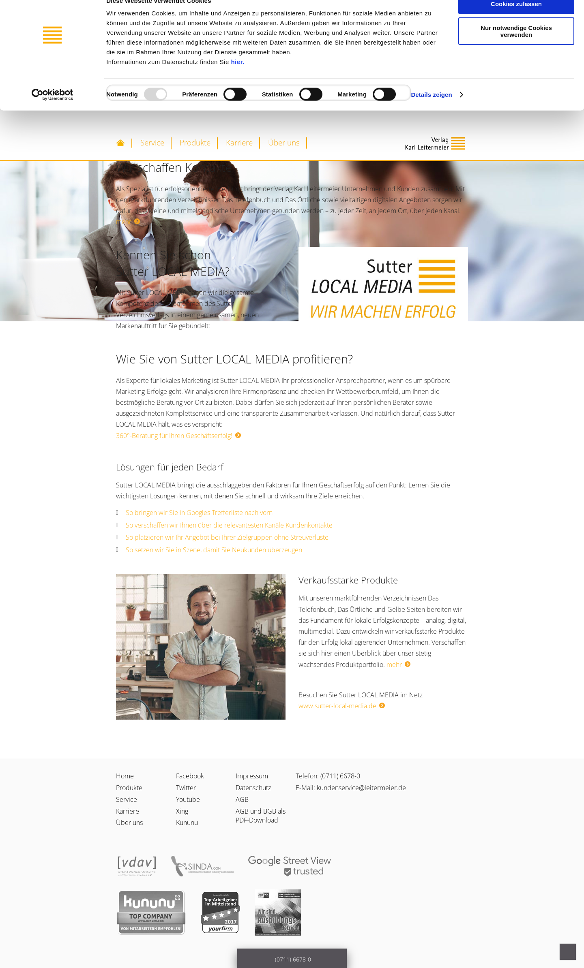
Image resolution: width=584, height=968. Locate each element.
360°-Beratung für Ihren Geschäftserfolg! (174, 435)
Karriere (239, 142)
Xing (182, 811)
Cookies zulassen (516, 20)
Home (125, 775)
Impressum (252, 775)
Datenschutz (253, 787)
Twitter (186, 787)
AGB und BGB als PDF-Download (261, 816)
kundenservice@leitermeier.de (361, 787)
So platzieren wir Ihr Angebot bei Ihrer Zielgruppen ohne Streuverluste (227, 537)
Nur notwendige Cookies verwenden (516, 47)
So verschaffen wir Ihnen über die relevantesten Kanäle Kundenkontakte (229, 525)
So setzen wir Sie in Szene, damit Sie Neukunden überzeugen (214, 549)
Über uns (284, 142)
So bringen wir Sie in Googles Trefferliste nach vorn (199, 512)
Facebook (190, 775)
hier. (237, 78)
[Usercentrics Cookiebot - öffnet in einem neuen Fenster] (52, 111)
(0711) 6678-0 (340, 775)
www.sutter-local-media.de (337, 705)
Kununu (187, 822)
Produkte (195, 142)
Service (152, 142)
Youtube (188, 799)
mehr (123, 221)
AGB (242, 799)
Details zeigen (431, 110)
